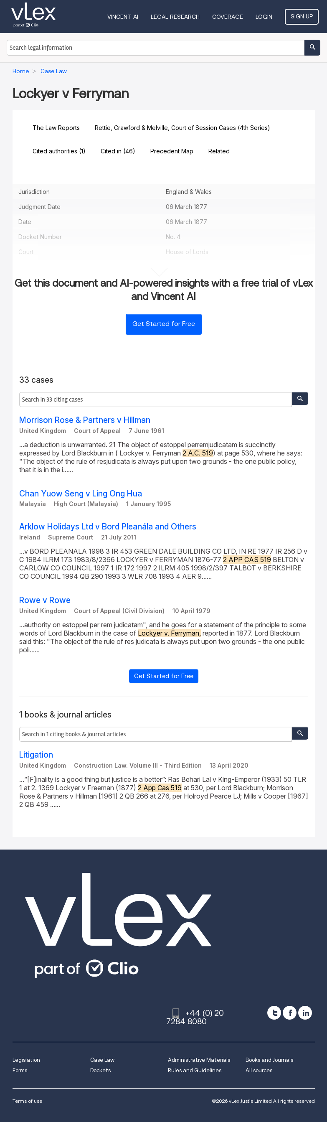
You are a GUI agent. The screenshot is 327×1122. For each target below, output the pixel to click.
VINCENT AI (122, 16)
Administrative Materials (199, 1060)
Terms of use (27, 1101)
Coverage (227, 16)
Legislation (26, 1060)
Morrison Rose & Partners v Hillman (84, 420)
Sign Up (302, 16)
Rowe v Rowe (45, 600)
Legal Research (175, 16)
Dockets (100, 1070)
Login (264, 16)
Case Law (102, 1060)
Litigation (36, 755)
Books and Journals (269, 1060)
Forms (20, 1070)
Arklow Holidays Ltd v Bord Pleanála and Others (107, 527)
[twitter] (274, 1013)
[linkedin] (305, 1013)
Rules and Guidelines (194, 1070)
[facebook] (290, 1013)
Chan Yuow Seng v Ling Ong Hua (80, 494)
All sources (259, 1070)
